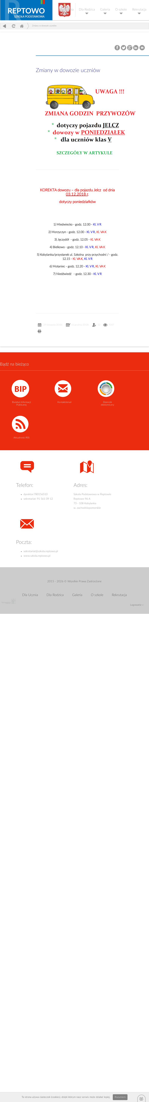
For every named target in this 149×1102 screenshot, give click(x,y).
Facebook (118, 48)
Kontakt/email (64, 402)
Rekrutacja (139, 9)
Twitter (124, 48)
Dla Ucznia (66, 9)
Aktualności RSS (21, 437)
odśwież (13, 26)
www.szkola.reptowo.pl (37, 556)
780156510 (41, 494)
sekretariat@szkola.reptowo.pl (41, 551)
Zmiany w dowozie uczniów (44, 26)
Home (21, 26)
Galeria (105, 9)
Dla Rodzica (87, 9)
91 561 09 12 (45, 499)
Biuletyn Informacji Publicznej (21, 403)
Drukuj (39, 331)
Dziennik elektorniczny (107, 403)
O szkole (121, 9)
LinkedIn (136, 48)
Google (130, 48)
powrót (4, 26)
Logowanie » (136, 605)
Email (142, 48)
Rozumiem (120, 1097)
